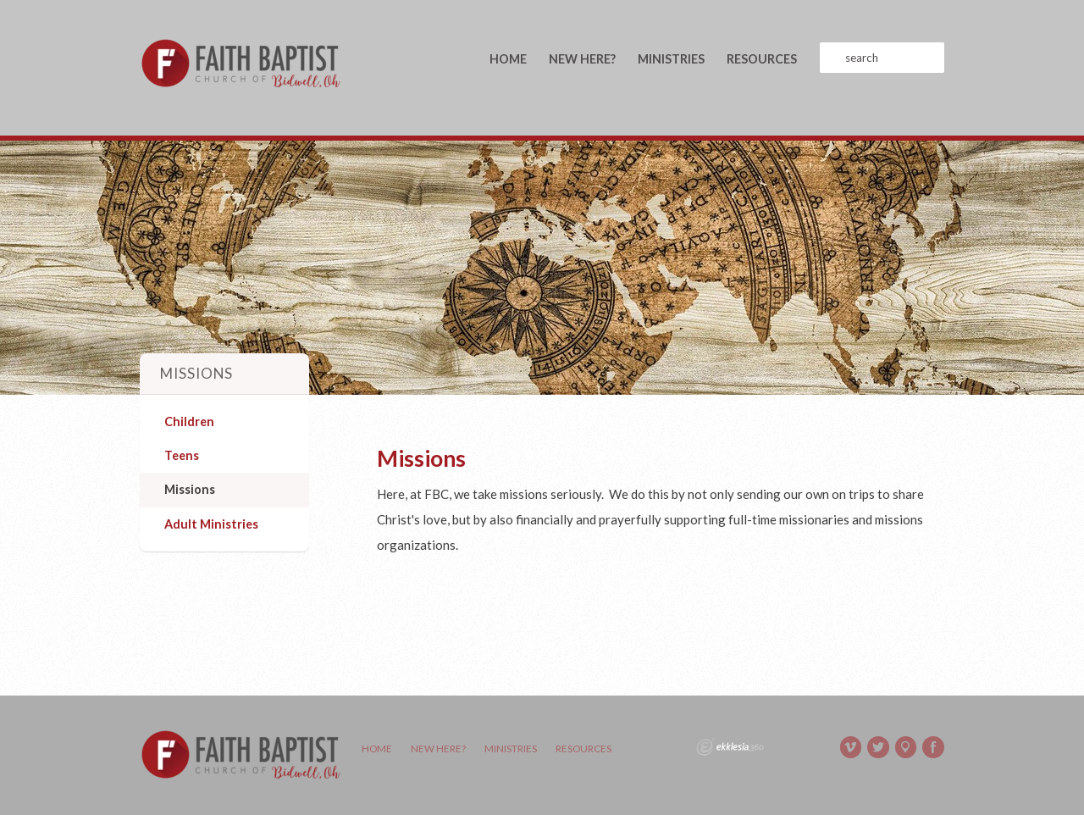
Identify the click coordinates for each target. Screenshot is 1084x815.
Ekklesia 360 (730, 747)
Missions (189, 489)
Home (508, 59)
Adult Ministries (211, 524)
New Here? (582, 59)
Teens (181, 455)
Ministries (671, 59)
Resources (762, 59)
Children (189, 421)
